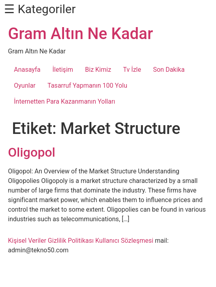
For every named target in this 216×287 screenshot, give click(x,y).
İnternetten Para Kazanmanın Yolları (64, 101)
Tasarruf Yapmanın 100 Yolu (87, 85)
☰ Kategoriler (40, 9)
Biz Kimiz (98, 69)
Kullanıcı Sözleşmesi (124, 240)
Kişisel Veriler (27, 240)
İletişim (63, 69)
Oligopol (31, 152)
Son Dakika (169, 69)
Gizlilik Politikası (70, 240)
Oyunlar (24, 85)
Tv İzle (132, 69)
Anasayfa (27, 69)
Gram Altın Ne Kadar (80, 33)
